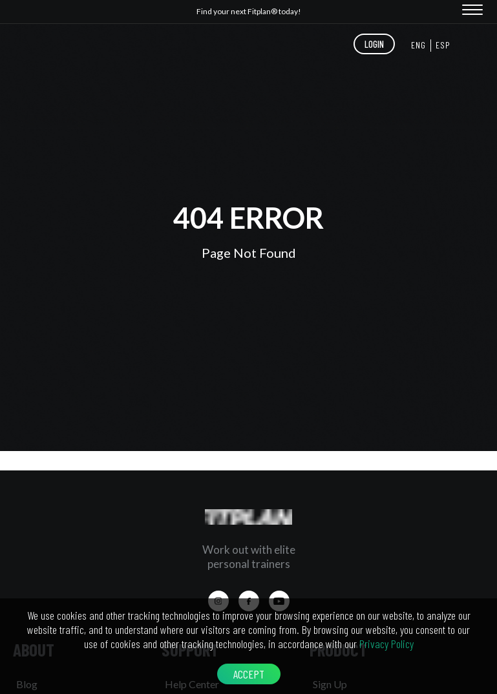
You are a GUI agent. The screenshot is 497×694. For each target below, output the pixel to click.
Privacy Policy (386, 643)
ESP (443, 44)
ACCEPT (248, 674)
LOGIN (374, 44)
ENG (418, 44)
